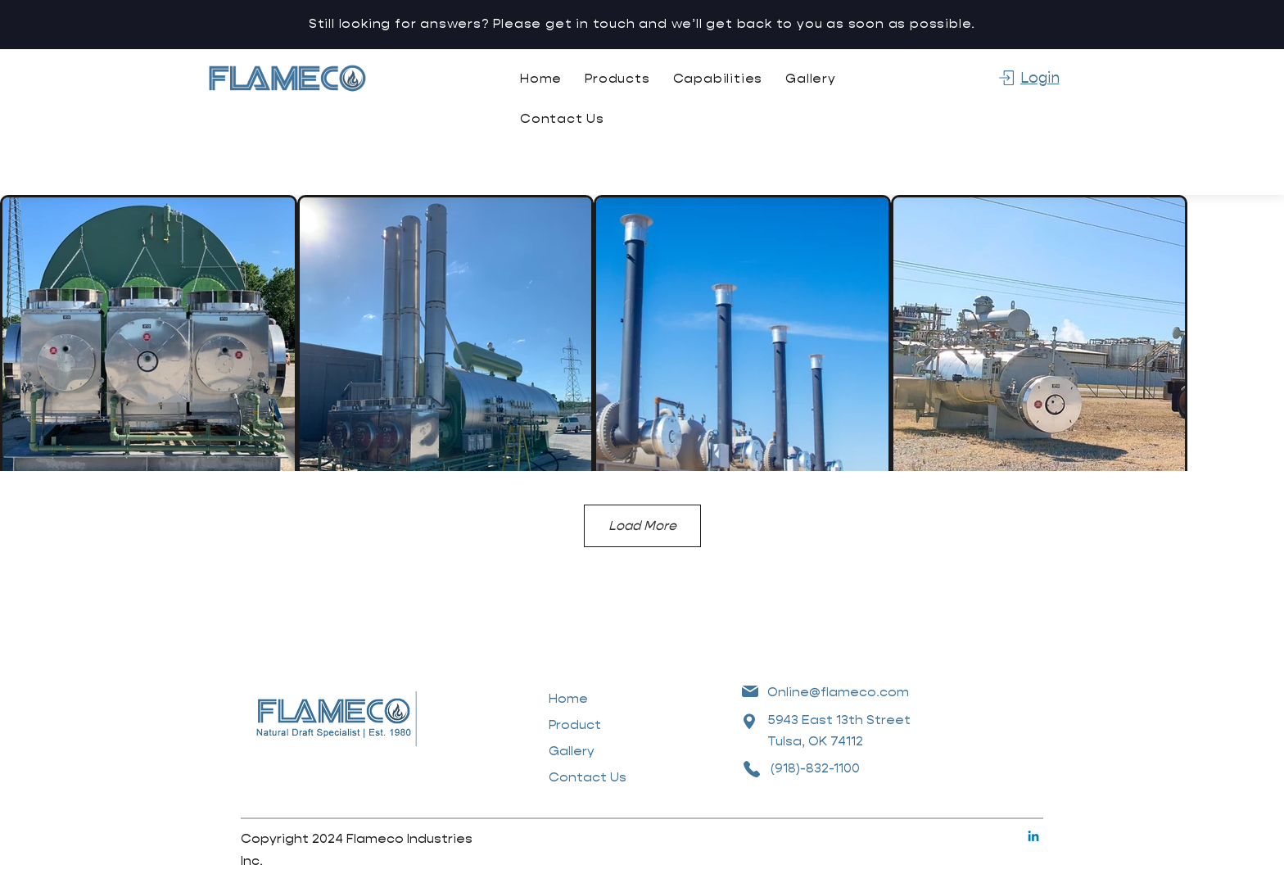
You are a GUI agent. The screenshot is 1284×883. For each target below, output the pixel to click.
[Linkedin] (1033, 837)
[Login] (1029, 77)
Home (568, 698)
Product (575, 724)
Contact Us (587, 777)
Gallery (572, 750)
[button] (617, 78)
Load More (642, 525)
